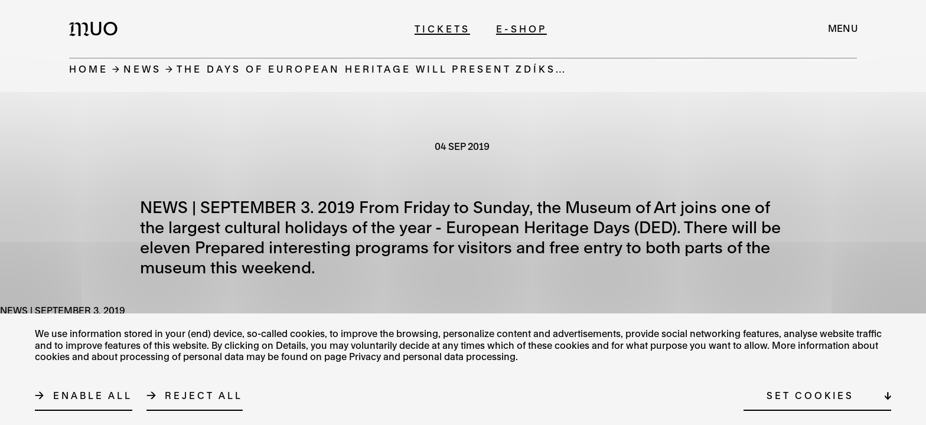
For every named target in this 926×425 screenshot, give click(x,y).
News (142, 68)
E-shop (521, 28)
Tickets (442, 28)
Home (88, 68)
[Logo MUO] (97, 28)
